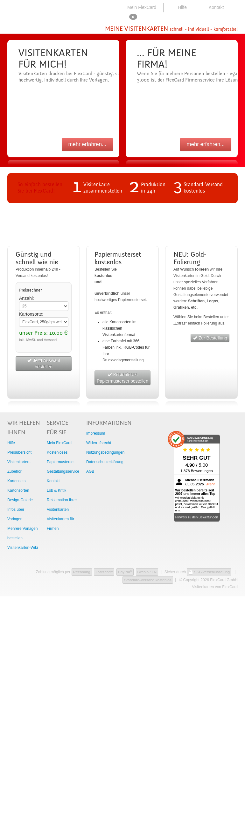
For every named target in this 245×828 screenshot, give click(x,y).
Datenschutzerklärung (104, 462)
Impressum (95, 433)
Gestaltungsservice (63, 471)
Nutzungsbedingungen (105, 452)
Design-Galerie (20, 500)
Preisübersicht (19, 452)
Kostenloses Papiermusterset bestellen (122, 378)
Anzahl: (26, 298)
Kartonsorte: (31, 314)
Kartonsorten (18, 490)
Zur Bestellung (210, 337)
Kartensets (16, 481)
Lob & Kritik (56, 490)
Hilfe (178, 7)
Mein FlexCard (138, 7)
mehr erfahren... (87, 144)
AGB (90, 471)
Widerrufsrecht (98, 443)
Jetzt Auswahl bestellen (43, 363)
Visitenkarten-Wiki (22, 547)
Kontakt (212, 7)
